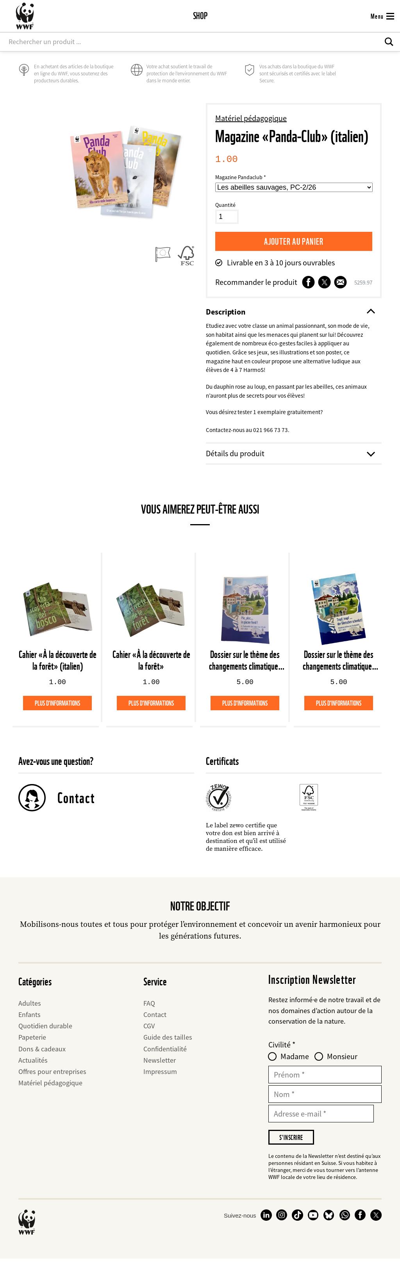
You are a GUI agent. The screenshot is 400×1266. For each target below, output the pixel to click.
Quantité (225, 205)
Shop (200, 15)
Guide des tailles (167, 1043)
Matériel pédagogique (251, 118)
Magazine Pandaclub (238, 177)
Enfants (29, 1020)
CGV (149, 1032)
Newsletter (159, 1066)
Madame (294, 1062)
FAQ (149, 1009)
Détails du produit (290, 459)
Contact (76, 804)
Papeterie (32, 1043)
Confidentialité (165, 1054)
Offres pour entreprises (52, 1077)
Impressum (160, 1077)
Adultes (29, 1009)
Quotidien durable (45, 1032)
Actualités (33, 1066)
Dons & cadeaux (42, 1054)
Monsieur (342, 1062)
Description (290, 312)
